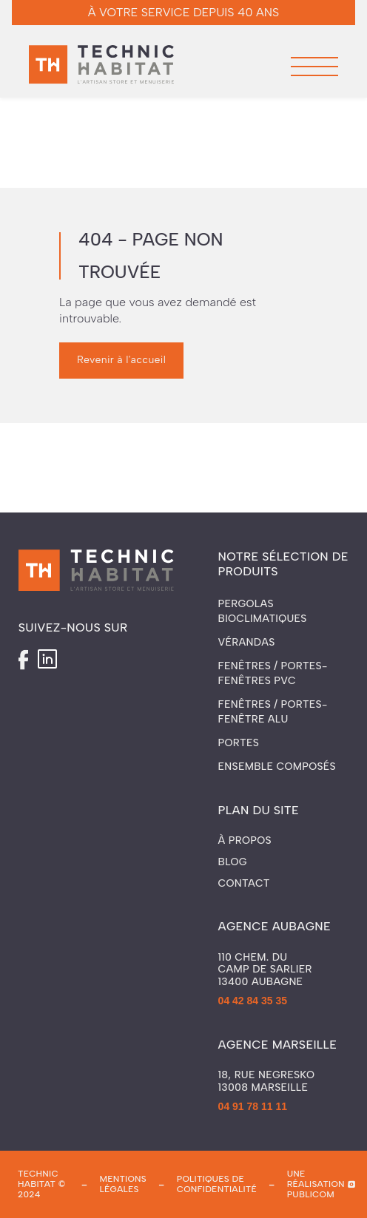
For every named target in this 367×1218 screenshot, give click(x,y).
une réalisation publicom (316, 1184)
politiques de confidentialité (217, 1184)
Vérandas (246, 642)
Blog (232, 862)
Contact (244, 884)
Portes (238, 743)
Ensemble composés (277, 766)
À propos (245, 841)
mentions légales (123, 1184)
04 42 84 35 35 (252, 1000)
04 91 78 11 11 (252, 1106)
